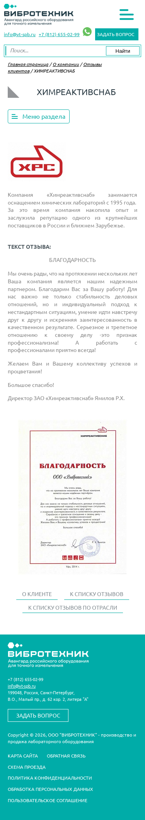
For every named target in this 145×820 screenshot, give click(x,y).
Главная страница (28, 64)
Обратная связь (66, 755)
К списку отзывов (96, 593)
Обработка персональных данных (50, 789)
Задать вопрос (115, 34)
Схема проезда (27, 767)
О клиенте (37, 593)
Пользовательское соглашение (47, 800)
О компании (66, 64)
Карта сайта (23, 755)
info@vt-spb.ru (20, 34)
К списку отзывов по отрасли (72, 607)
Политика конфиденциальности (50, 778)
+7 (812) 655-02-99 (59, 34)
